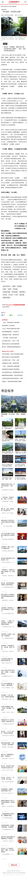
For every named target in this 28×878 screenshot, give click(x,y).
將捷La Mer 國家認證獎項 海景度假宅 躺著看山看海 (7, 466)
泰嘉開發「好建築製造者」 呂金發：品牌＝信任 (7, 647)
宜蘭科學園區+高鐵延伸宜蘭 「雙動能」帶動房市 (7, 479)
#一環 (16, 294)
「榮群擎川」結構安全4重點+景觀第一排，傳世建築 (8, 571)
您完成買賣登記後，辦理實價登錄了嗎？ (13, 372)
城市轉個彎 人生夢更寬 (8, 325)
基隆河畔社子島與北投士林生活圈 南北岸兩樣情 (7, 522)
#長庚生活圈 (6, 292)
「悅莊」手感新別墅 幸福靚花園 (10, 322)
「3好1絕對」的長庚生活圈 (9, 337)
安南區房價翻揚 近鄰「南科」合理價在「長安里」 (7, 708)
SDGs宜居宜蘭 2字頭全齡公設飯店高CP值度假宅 (8, 535)
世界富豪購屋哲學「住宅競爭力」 (11, 331)
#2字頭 (5, 294)
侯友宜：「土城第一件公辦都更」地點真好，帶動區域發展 (7, 622)
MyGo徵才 (18, 870)
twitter (19, 315)
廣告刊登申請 (15, 872)
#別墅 (9, 289)
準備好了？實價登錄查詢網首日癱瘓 (11, 381)
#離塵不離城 (6, 297)
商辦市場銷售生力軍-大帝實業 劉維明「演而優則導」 (7, 802)
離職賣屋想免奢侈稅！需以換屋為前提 (12, 375)
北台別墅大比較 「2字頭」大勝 (10, 340)
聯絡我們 (9, 870)
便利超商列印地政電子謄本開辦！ (11, 369)
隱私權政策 (9, 872)
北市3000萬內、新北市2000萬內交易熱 (12, 354)
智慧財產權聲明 (22, 872)
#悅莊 (4, 289)
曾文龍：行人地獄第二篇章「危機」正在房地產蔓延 (7, 850)
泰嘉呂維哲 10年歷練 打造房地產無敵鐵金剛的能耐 (8, 596)
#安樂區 (19, 286)
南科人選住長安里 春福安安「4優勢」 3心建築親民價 (8, 672)
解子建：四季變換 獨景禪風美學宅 (11, 347)
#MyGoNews (6, 286)
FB (3, 315)
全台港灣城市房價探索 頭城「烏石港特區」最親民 (20, 466)
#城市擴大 (22, 292)
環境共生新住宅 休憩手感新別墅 (8, 6)
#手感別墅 (15, 292)
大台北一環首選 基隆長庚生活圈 (10, 328)
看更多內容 (14, 865)
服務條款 (4, 872)
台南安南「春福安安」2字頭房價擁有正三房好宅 (8, 609)
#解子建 (22, 294)
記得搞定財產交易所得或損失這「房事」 (13, 378)
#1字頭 (11, 294)
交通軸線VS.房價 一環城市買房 (10, 334)
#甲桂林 (15, 289)
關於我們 (13, 870)
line (11, 315)
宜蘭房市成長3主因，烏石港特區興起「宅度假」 (8, 485)
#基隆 (13, 286)
